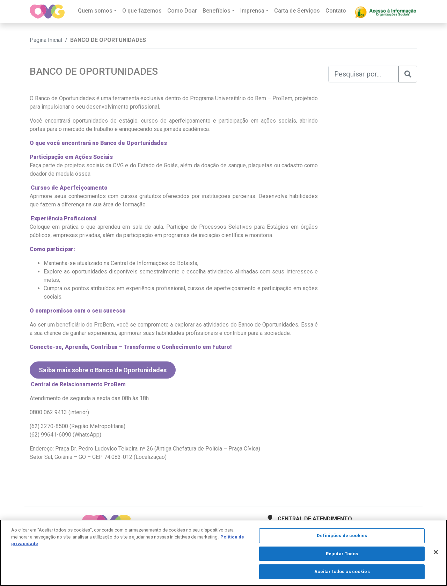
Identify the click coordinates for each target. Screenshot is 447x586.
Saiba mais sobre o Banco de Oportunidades (103, 370)
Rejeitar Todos (342, 553)
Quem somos (95, 10)
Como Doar (182, 10)
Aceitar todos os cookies (342, 571)
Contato (335, 10)
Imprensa (252, 10)
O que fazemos (142, 10)
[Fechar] (436, 552)
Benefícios (216, 10)
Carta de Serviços (297, 10)
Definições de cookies (342, 535)
